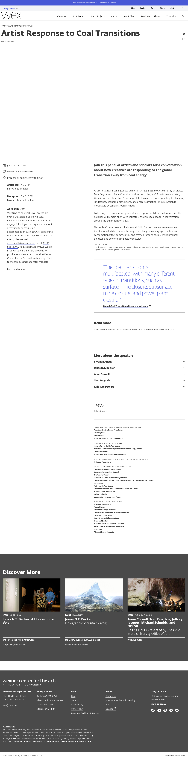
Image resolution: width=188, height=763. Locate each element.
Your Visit (171, 17)
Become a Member (16, 269)
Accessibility (77, 709)
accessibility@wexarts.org (21, 243)
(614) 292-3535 (10, 709)
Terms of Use (37, 760)
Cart (152, 8)
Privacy (17, 760)
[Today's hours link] (9, 8)
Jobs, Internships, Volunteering (120, 705)
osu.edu (110, 713)
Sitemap (26, 760)
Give (133, 8)
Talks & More (101, 415)
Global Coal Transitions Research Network (125, 307)
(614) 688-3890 (14, 743)
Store (162, 8)
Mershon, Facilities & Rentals (85, 717)
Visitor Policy (77, 713)
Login (142, 8)
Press (107, 709)
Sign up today (159, 709)
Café (172, 8)
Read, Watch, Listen (150, 17)
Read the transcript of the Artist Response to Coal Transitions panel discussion (136, 331)
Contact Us (110, 700)
